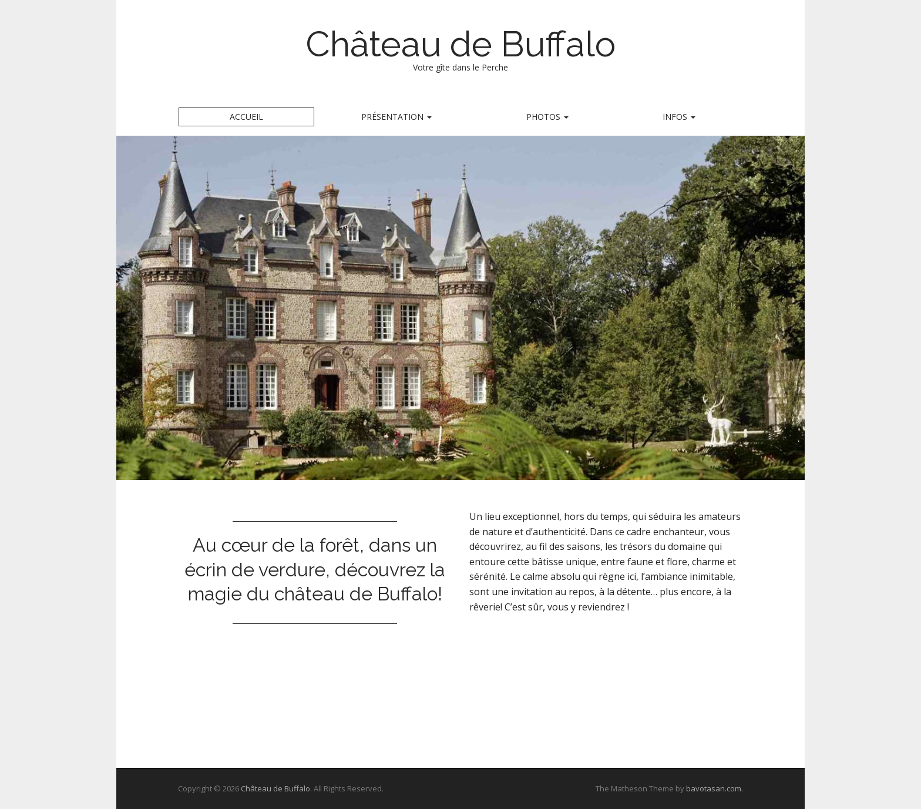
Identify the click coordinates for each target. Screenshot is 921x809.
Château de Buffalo (460, 44)
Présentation (396, 116)
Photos (547, 116)
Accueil (246, 116)
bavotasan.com (713, 788)
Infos (679, 116)
